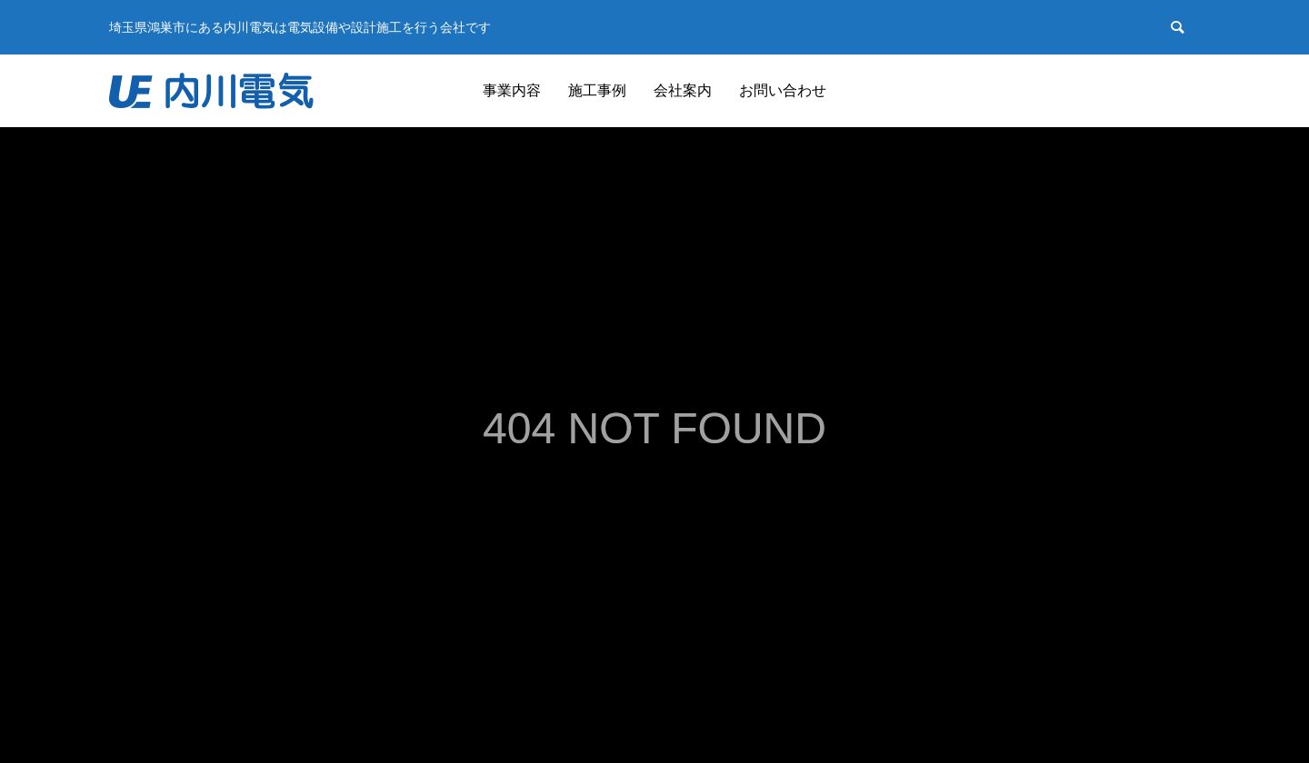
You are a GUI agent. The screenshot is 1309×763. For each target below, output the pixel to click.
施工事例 (597, 90)
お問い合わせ (782, 90)
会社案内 (683, 90)
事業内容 (512, 90)
